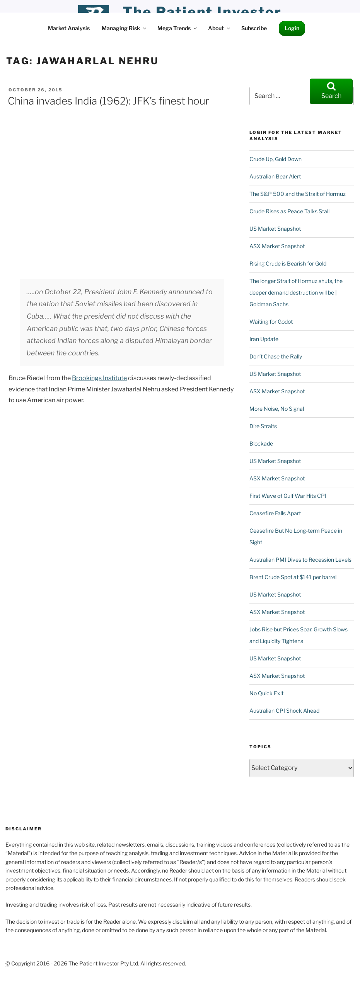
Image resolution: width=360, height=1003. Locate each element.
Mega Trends (177, 28)
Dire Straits (263, 426)
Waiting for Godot (271, 321)
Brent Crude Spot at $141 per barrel (292, 577)
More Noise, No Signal (276, 408)
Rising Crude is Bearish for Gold (287, 263)
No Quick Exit (266, 693)
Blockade (261, 443)
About (219, 28)
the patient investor (202, 12)
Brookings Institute (99, 378)
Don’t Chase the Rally (275, 356)
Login (292, 28)
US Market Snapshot (275, 228)
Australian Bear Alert (275, 176)
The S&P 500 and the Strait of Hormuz (297, 193)
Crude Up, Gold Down (275, 159)
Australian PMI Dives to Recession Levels (300, 559)
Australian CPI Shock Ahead (284, 710)
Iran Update (263, 339)
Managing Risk (124, 28)
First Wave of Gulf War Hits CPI (287, 495)
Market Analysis (69, 28)
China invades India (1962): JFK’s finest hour (108, 101)
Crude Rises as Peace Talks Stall (289, 211)
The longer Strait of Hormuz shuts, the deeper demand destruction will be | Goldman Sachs (296, 292)
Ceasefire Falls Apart (275, 513)
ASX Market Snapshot (277, 246)
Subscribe (254, 28)
